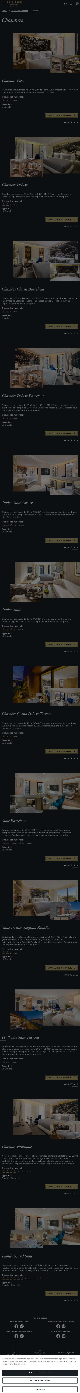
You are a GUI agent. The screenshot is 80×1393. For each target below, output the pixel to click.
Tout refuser (40, 1389)
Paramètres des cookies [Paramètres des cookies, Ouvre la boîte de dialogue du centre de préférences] (40, 1380)
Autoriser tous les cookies (40, 1373)
